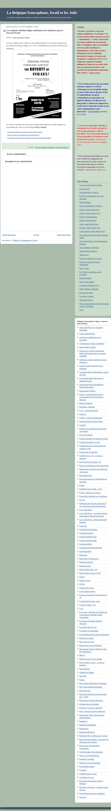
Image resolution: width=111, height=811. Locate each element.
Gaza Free (83, 526)
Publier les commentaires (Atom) (25, 240)
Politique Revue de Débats (89, 704)
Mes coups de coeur (86, 642)
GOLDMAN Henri (86, 533)
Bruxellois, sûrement (87, 407)
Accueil (36, 235)
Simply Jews (84, 255)
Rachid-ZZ (83, 721)
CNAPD (82, 425)
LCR (81, 608)
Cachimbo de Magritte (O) (89, 285)
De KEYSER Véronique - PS (90, 462)
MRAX (82, 655)
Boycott (38, 147)
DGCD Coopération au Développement (94, 466)
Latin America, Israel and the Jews (92, 231)
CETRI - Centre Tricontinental (90, 418)
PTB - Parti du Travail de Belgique (92, 711)
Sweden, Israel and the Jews (89, 228)
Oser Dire (83, 676)
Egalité (82, 485)
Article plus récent (9, 235)
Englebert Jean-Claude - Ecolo (90, 489)
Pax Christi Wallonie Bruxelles (90, 687)
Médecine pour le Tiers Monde (90, 659)
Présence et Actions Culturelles (90, 708)
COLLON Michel (86, 435)
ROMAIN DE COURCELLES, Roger (93, 736)
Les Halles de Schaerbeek (88, 631)
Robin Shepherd (85, 278)
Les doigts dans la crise (88, 627)
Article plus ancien (64, 235)
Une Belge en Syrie (86, 777)
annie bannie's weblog (87, 347)
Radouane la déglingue (87, 725)
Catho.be (82, 414)
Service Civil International (89, 756)
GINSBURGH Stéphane (88, 530)
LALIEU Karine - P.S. (87, 605)
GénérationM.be (85, 551)
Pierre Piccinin (84, 691)
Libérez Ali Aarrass (86, 638)
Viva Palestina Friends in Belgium (92, 793)
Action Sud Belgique (87, 334)
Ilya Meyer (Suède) (86, 296)
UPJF (81, 310)
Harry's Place (84, 268)
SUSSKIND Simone (86, 766)
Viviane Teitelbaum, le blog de (90, 206)
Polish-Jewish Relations (88, 217)
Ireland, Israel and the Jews (89, 210)
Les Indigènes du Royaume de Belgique (94, 635)
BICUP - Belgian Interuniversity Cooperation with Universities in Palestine (91, 397)
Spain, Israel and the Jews (89, 224)
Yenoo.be (82, 797)
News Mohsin (84, 669)
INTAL (82, 577)
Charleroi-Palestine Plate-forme (91, 421)
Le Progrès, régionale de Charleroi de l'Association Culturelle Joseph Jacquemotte (93, 615)
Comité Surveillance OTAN (89, 442)
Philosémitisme (85, 202)
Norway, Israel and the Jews (89, 213)
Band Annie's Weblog (87, 391)
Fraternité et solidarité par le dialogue (93, 496)
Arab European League (21, 37)
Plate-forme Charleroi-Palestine (91, 700)
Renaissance (83, 729)
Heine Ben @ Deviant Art (89, 559)
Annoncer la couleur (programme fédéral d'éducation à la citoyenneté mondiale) (92, 353)
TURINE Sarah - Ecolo (88, 774)
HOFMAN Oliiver (86, 562)
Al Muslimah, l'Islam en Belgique (91, 344)
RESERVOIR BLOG (87, 732)
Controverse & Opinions (88, 452)
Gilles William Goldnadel (88, 289)
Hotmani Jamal (85, 566)
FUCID (82, 500)
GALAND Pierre (62, 147)
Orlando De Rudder (86, 672)
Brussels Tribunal (85, 403)
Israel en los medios (86, 282)
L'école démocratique (87, 591)
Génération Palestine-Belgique (90, 548)
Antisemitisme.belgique (88, 251)
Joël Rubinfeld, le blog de (88, 192)
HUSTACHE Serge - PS (88, 570)
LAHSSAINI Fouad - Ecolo (89, 601)
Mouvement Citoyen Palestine (90, 645)
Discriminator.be (85, 475)
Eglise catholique (48, 147)
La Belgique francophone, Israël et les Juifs (42, 12)
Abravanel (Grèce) (86, 300)
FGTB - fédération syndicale (90, 493)
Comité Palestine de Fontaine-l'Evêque (93, 439)
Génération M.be (85, 544)
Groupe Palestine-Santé (88, 540)
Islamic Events (84, 580)
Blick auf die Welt (86, 293)
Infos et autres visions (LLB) (90, 573)
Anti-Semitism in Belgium (89, 248)
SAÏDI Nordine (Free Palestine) (91, 752)
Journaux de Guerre (86, 588)
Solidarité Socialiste (86, 759)
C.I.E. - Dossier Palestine (88, 410)
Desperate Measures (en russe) (90, 258)
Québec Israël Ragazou (87, 220)
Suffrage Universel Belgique (89, 763)
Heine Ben (83, 555)
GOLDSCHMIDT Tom (88, 537)
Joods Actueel (84, 189)
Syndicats (83, 770)
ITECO (82, 584)
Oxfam (81, 680)
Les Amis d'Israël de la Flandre (90, 185)
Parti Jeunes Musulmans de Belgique (93, 683)
